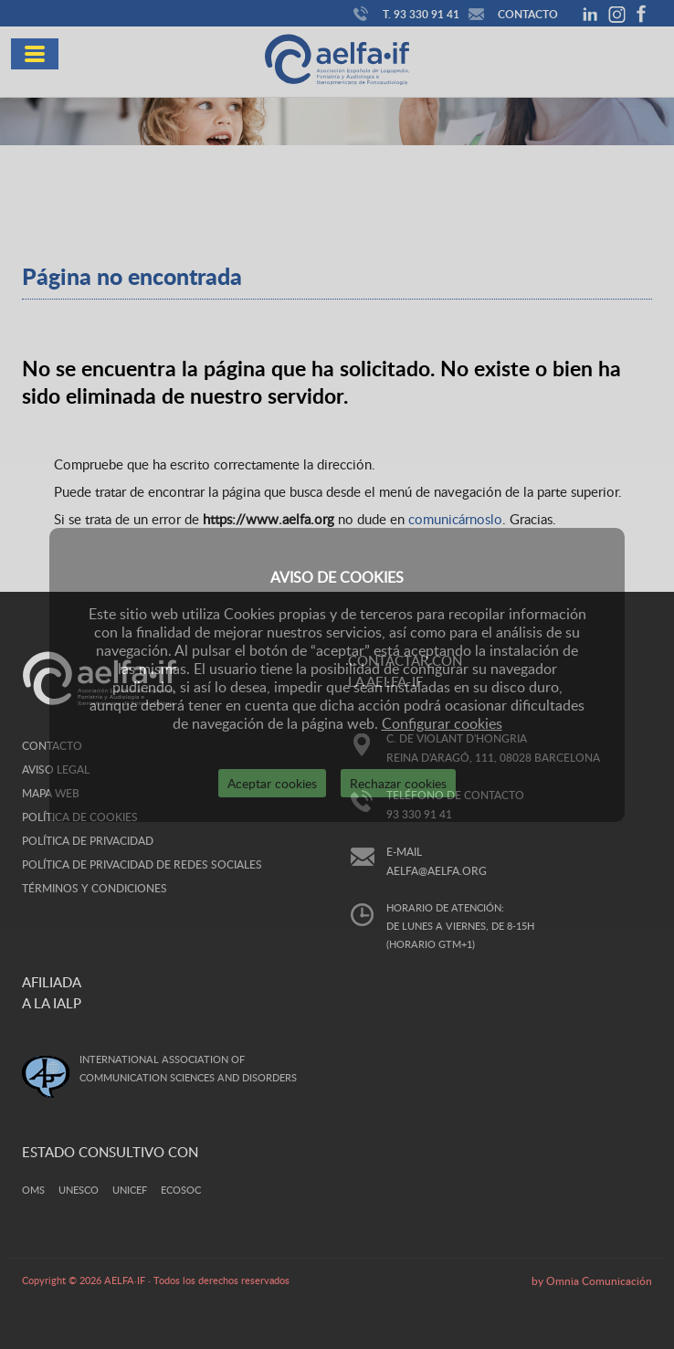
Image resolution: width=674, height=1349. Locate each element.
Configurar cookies (442, 723)
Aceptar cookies (272, 783)
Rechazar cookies (398, 783)
